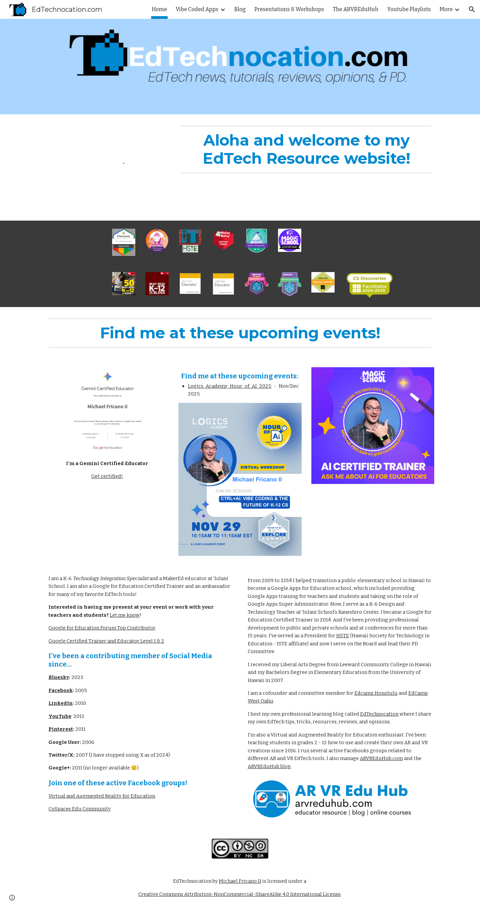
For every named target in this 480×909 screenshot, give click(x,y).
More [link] (446, 9)
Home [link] (159, 9)
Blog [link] (240, 9)
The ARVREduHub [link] (355, 9)
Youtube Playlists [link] (409, 9)
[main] (306, 149)
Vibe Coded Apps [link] (197, 9)
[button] (472, 9)
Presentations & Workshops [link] (289, 9)
